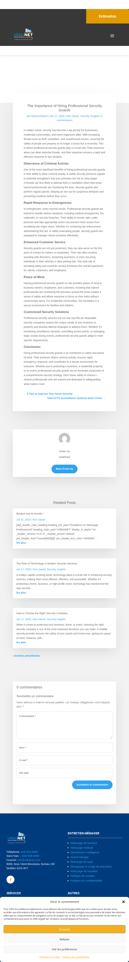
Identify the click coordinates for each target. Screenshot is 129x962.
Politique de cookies (50, 957)
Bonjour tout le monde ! (29, 513)
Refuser (65, 939)
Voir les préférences (64, 949)
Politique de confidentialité (76, 957)
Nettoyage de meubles (84, 871)
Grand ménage (79, 857)
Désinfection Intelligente (84, 852)
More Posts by (64, 468)
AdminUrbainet (39, 116)
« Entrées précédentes (26, 655)
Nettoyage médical (81, 847)
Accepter (64, 929)
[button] (123, 902)
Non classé (72, 116)
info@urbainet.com (29, 859)
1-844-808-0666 (29, 855)
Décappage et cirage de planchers (91, 866)
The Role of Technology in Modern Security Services (46, 563)
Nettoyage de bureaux (83, 842)
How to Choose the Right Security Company (42, 613)
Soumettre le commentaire (92, 784)
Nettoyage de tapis (81, 861)
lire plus (21, 542)
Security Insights (89, 116)
